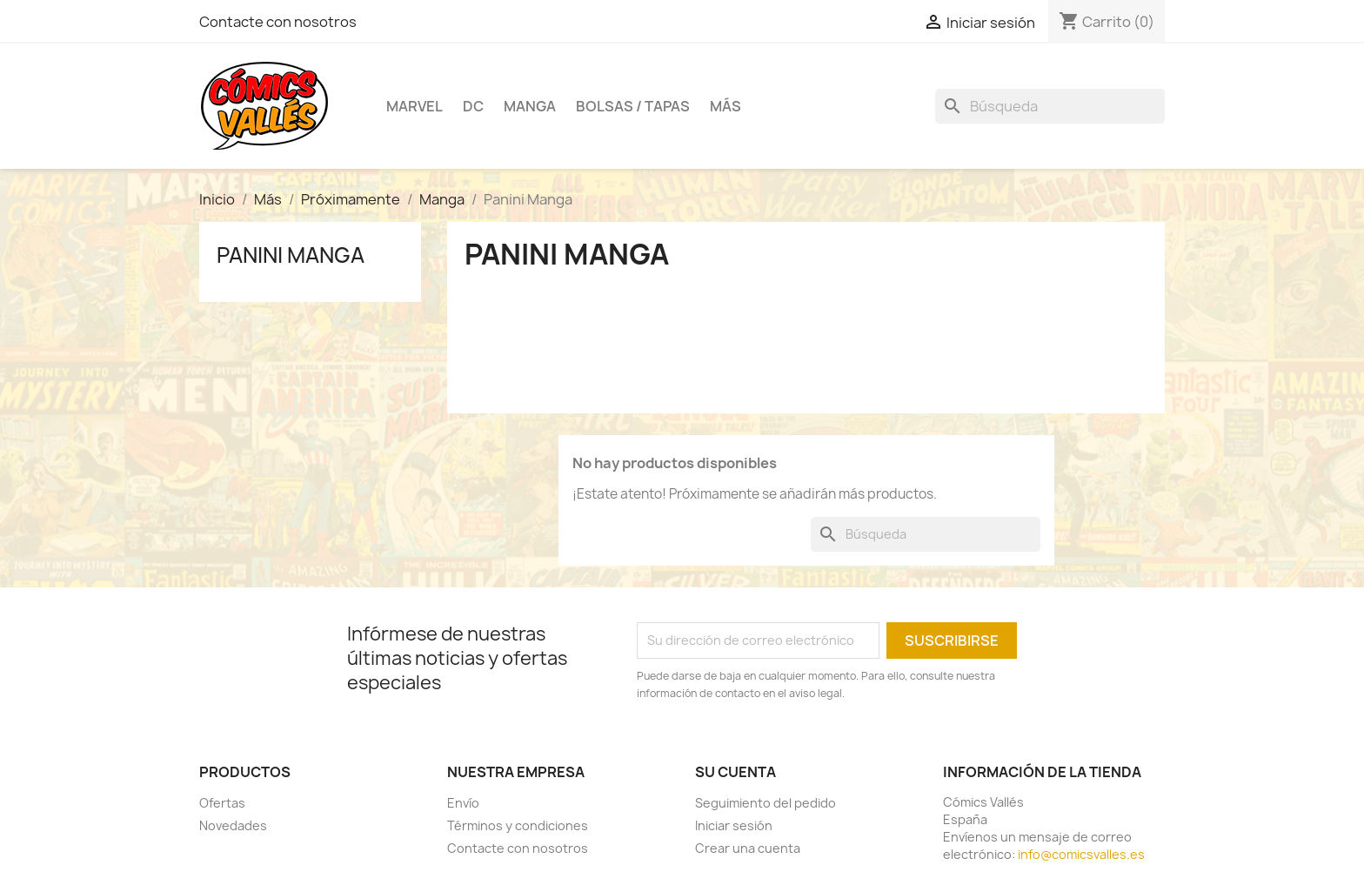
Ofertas (222, 803)
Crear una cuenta (747, 848)
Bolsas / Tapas (633, 106)
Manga (530, 106)
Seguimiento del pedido (765, 803)
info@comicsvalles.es (1081, 854)
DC (473, 106)
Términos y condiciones (517, 825)
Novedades (233, 825)
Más (725, 106)
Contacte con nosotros (278, 21)
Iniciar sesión (733, 825)
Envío (463, 803)
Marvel (414, 106)
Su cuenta (735, 771)
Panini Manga (290, 255)
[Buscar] (1050, 106)
